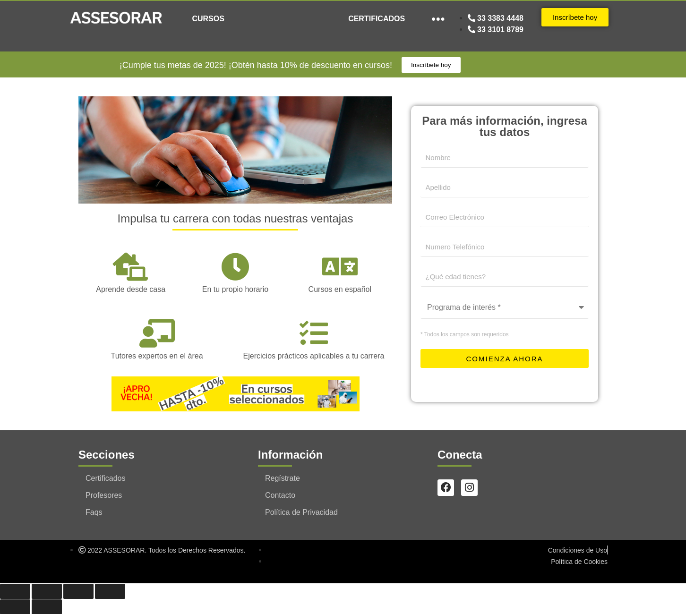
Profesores (104, 495)
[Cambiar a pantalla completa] (47, 590)
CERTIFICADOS (376, 19)
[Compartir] (78, 590)
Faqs (94, 512)
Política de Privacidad (301, 512)
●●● (438, 19)
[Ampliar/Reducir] (15, 590)
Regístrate (282, 478)
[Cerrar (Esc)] (110, 590)
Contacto (280, 495)
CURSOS (208, 19)
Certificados (105, 478)
